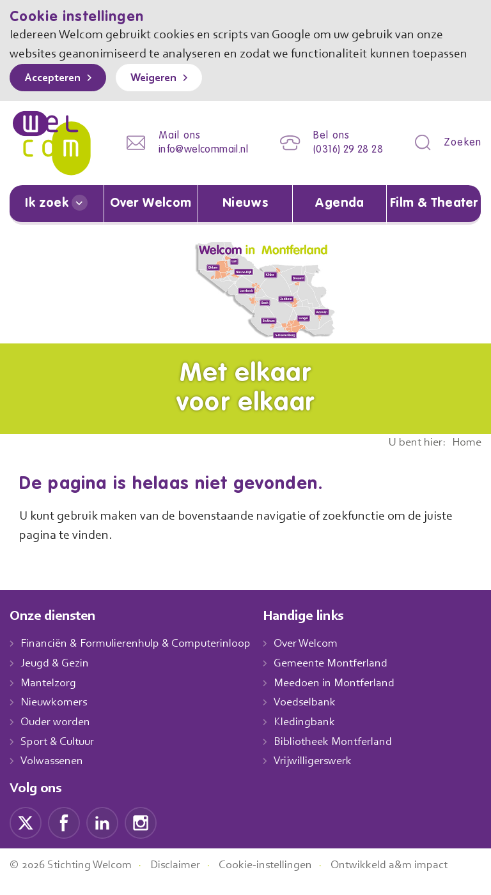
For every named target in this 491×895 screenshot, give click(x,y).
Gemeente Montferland (344, 676)
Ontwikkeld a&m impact (408, 878)
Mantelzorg (48, 695)
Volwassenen (54, 774)
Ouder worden (56, 735)
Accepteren (55, 97)
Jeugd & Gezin (58, 676)
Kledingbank (317, 735)
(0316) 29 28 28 (344, 166)
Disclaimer (185, 878)
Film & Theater (433, 218)
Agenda (339, 218)
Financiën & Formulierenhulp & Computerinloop (141, 657)
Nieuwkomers (55, 715)
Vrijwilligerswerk (326, 774)
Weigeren (163, 97)
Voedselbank (319, 715)
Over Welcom (151, 218)
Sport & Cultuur (59, 754)
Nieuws (245, 218)
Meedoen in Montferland (348, 695)
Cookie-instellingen (280, 878)
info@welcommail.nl (193, 166)
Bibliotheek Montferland (346, 754)
